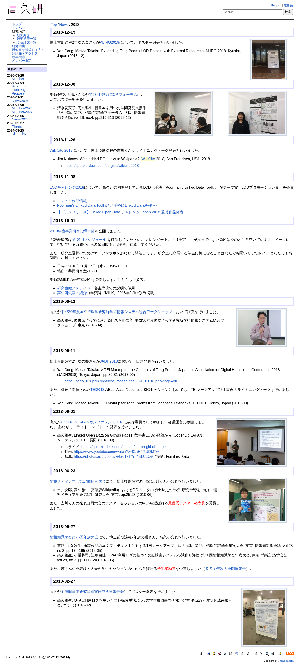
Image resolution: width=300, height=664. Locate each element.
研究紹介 (23, 35)
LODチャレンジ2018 (67, 187)
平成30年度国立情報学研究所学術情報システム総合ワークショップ (116, 312)
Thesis (17, 126)
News (63, 25)
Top (54, 25)
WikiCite (148, 159)
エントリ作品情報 (72, 201)
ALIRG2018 (109, 42)
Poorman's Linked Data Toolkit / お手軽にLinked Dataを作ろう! (109, 205)
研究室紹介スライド (73, 288)
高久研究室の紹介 (72, 293)
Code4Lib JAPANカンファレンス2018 (92, 422)
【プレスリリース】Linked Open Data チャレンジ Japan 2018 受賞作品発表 (120, 212)
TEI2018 (97, 390)
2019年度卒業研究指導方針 (72, 231)
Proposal (18, 93)
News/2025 (20, 101)
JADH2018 (109, 361)
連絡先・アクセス (25, 53)
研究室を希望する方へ (28, 50)
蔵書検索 (18, 57)
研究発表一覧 (26, 38)
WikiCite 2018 (61, 150)
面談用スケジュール (89, 240)
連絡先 (288, 5)
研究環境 (18, 46)
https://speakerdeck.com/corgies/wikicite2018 (102, 166)
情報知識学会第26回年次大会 (74, 537)
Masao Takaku (285, 660)
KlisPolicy (19, 134)
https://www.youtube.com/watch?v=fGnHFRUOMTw (116, 452)
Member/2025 (22, 108)
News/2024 (20, 119)
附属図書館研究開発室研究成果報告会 (92, 592)
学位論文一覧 (26, 42)
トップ (17, 24)
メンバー (18, 28)
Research (19, 86)
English (276, 5)
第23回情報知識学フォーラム (113, 95)
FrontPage (20, 90)
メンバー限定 (21, 60)
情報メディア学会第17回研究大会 (78, 481)
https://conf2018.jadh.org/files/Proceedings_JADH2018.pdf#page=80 (121, 381)
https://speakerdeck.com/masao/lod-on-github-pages (124, 447)
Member (18, 79)
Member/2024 (22, 112)
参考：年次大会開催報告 (225, 569)
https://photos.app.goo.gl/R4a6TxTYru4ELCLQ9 (113, 456)
